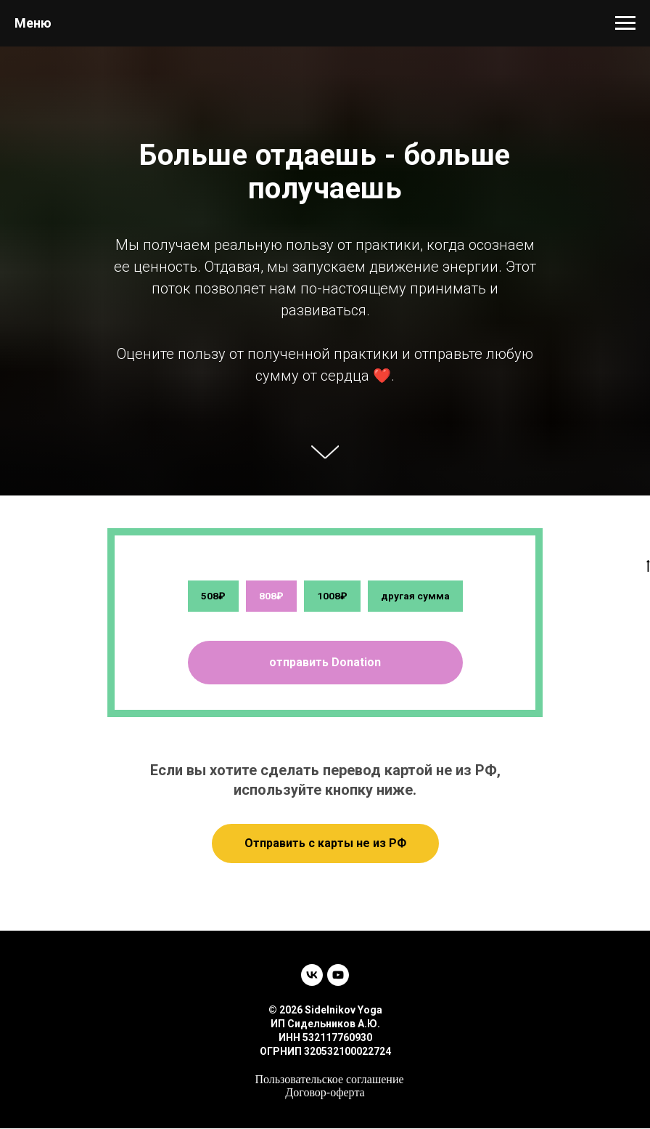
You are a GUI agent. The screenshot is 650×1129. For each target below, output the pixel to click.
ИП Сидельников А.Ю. (325, 1024)
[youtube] (338, 976)
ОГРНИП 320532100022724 (325, 1052)
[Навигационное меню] (625, 23)
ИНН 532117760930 (325, 1038)
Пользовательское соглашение (329, 1080)
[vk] (312, 976)
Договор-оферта (324, 1093)
